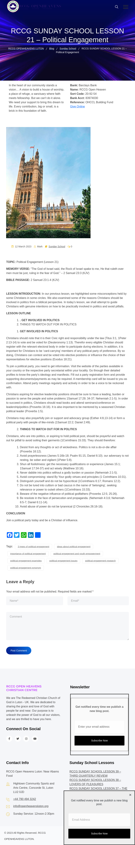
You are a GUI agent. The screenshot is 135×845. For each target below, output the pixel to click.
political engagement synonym (25, 567)
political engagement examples (26, 560)
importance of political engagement (28, 553)
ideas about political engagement (73, 546)
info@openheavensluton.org (30, 805)
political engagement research (100, 560)
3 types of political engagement (33, 546)
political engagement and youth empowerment (76, 553)
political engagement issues (63, 560)
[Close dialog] (130, 795)
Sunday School (57, 246)
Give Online (77, 106)
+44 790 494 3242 (24, 798)
